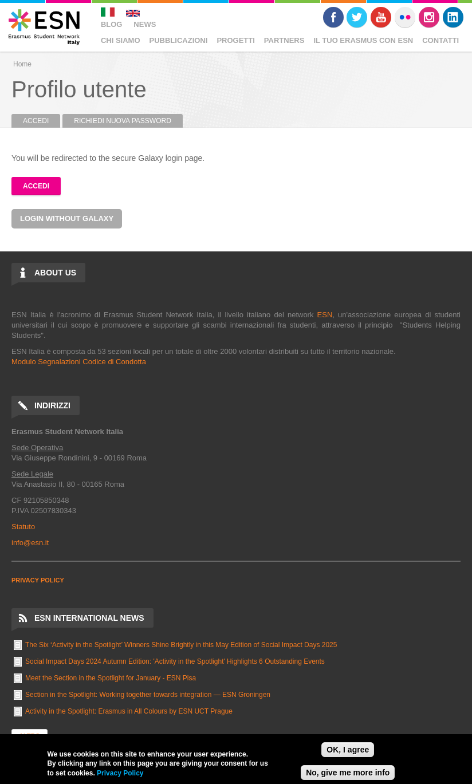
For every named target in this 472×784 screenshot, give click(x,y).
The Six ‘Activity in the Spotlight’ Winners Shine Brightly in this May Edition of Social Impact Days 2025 (181, 645)
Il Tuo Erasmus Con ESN (363, 40)
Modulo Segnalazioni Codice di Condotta (78, 361)
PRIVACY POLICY (37, 580)
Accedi (41, 121)
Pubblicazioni (179, 40)
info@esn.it (30, 542)
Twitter (357, 17)
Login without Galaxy (66, 218)
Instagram (429, 17)
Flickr (405, 17)
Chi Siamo (120, 40)
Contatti (440, 40)
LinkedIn (453, 17)
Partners (284, 40)
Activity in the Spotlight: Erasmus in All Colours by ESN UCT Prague (129, 711)
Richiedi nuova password (122, 121)
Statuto (23, 526)
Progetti (235, 40)
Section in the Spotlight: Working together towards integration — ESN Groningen (147, 695)
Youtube (381, 17)
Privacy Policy (120, 773)
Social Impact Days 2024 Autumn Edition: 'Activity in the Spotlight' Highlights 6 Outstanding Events (175, 661)
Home (22, 64)
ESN (325, 314)
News (144, 24)
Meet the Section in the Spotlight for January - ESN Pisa (110, 678)
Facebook (333, 17)
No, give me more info (348, 772)
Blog (112, 24)
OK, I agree (348, 749)
